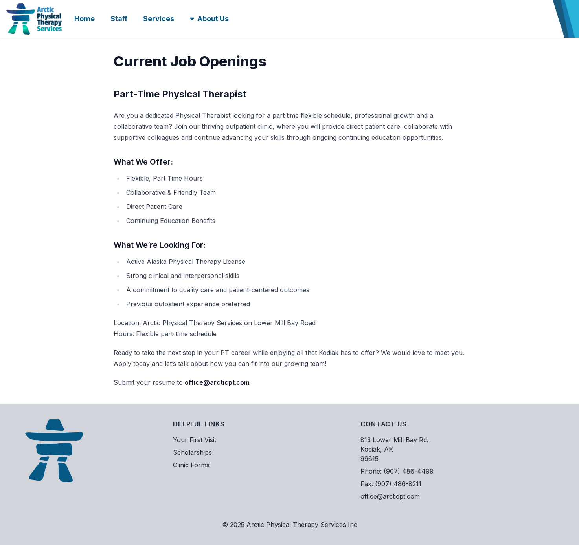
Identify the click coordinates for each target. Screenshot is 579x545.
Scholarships (192, 452)
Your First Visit (194, 440)
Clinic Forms (191, 465)
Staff (118, 19)
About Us (209, 19)
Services (158, 19)
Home (84, 19)
